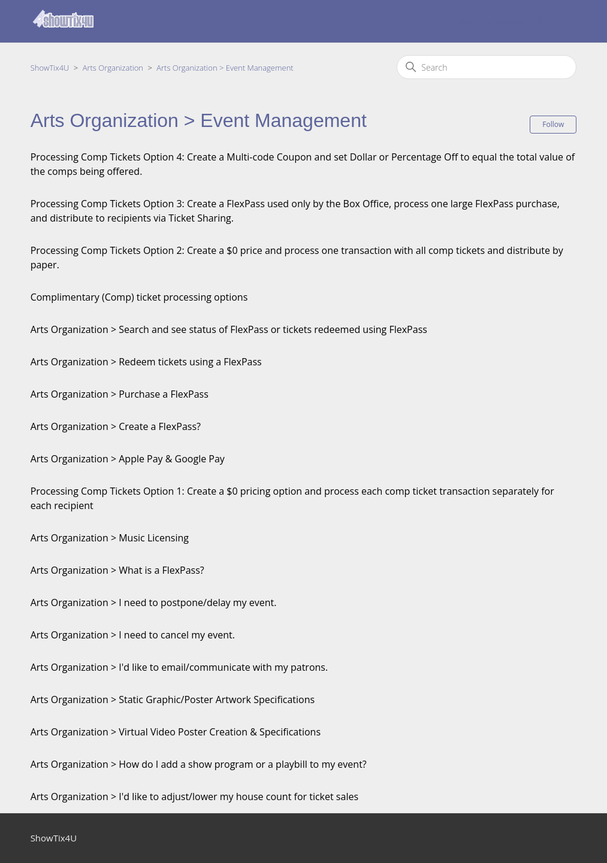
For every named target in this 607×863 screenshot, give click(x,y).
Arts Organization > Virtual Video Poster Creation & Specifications (176, 731)
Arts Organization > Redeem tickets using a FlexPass (146, 361)
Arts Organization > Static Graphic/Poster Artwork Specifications (173, 699)
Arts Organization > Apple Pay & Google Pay (128, 458)
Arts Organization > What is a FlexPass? (117, 570)
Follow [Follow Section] (553, 124)
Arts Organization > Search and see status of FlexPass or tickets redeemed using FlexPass (229, 329)
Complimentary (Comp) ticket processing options (139, 297)
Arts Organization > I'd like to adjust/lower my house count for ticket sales (194, 796)
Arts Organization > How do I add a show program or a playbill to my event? (199, 764)
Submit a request (491, 21)
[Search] (486, 67)
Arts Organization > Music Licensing (110, 537)
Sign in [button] (551, 21)
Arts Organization (113, 67)
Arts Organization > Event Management (224, 67)
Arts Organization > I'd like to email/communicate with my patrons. (179, 667)
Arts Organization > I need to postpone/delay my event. (154, 602)
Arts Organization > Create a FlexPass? (116, 426)
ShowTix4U (50, 67)
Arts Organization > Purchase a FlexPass (120, 394)
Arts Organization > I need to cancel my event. (133, 634)
